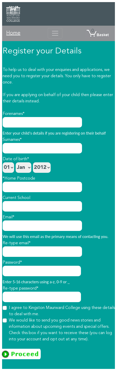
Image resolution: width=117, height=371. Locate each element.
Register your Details (42, 51)
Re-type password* (20, 288)
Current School (16, 198)
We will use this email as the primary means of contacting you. (55, 236)
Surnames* (12, 140)
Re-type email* (17, 243)
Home (13, 33)
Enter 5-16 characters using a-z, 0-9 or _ (36, 281)
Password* (12, 263)
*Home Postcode (19, 178)
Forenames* (14, 114)
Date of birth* (16, 159)
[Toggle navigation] (55, 33)
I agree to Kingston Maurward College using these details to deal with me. (62, 311)
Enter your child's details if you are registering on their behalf (54, 133)
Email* (8, 217)
